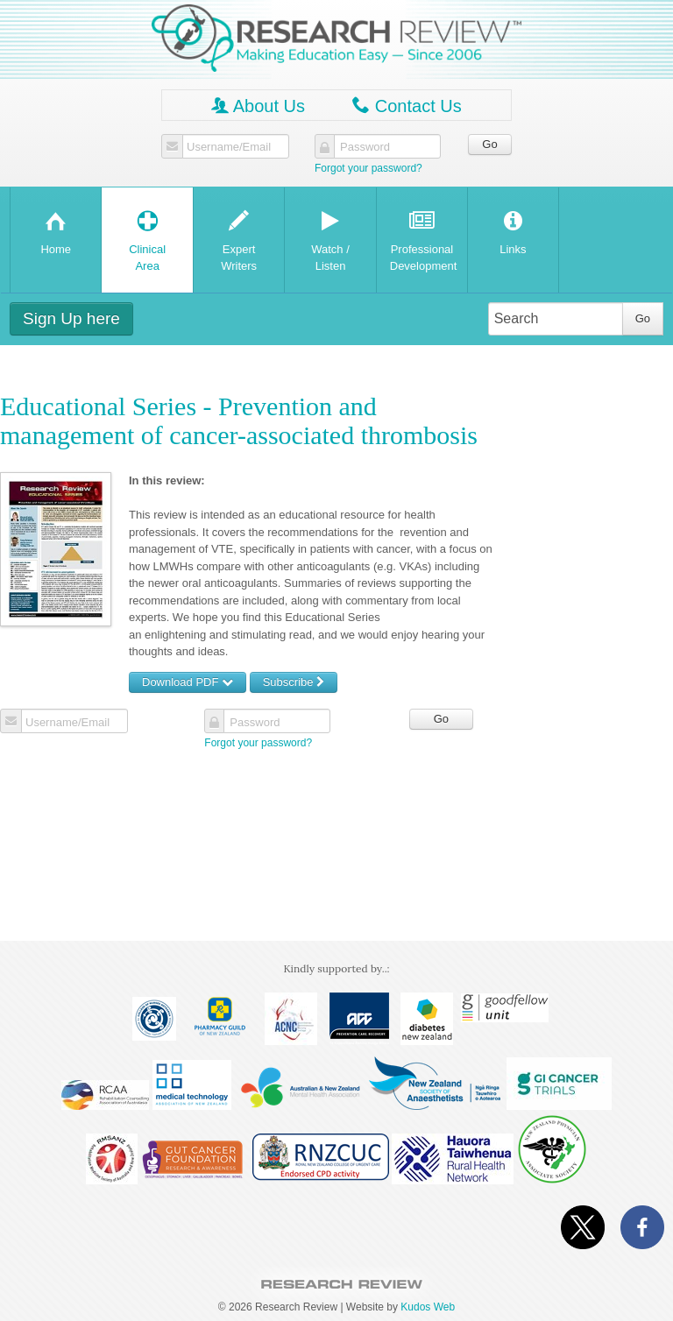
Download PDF (187, 682)
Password (365, 147)
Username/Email (229, 147)
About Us (258, 105)
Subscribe (293, 682)
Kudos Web (427, 1307)
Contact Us (406, 105)
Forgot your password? (368, 168)
